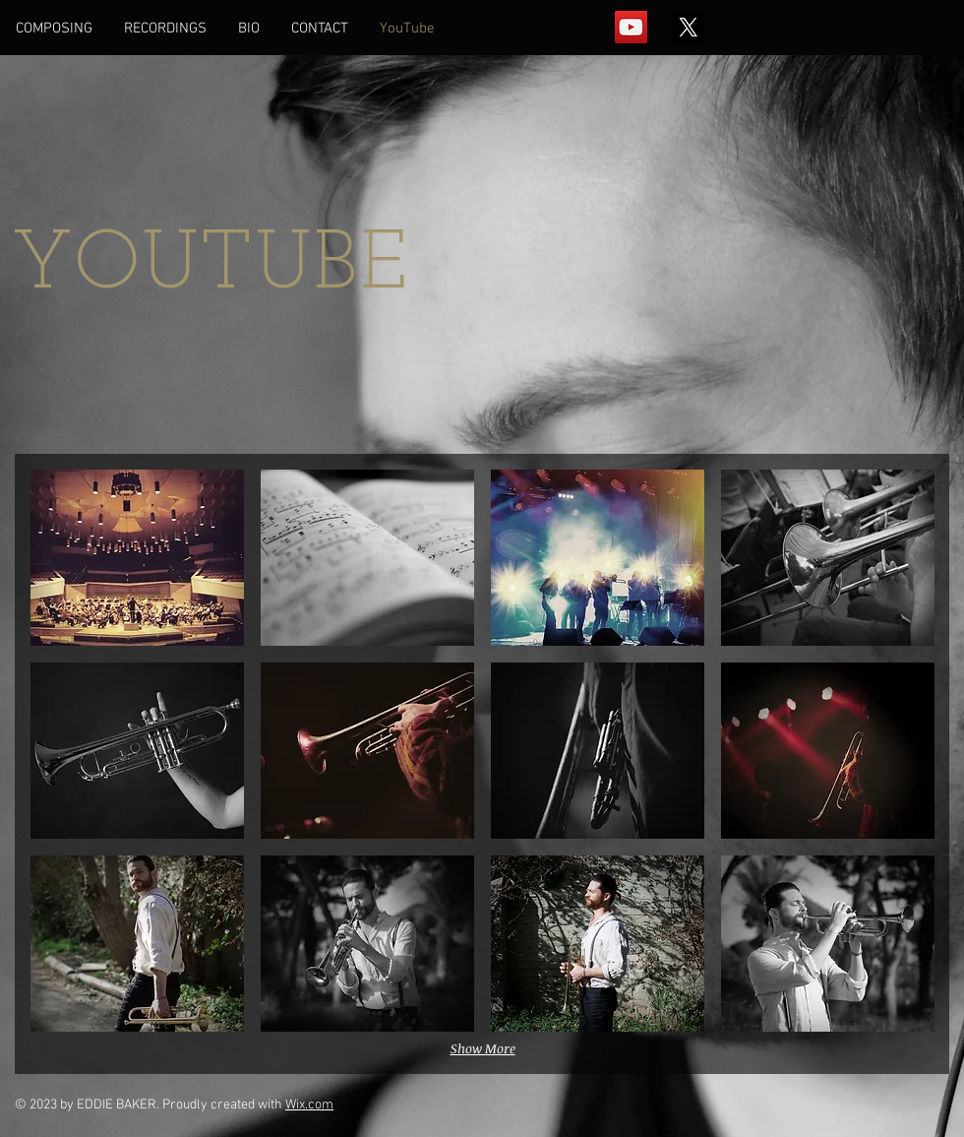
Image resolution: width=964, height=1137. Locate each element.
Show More (483, 1048)
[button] (137, 558)
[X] (688, 27)
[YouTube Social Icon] (631, 27)
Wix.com (309, 1105)
